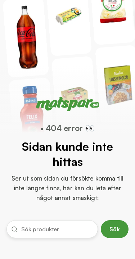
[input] (57, 229)
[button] (52, 229)
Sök (114, 229)
